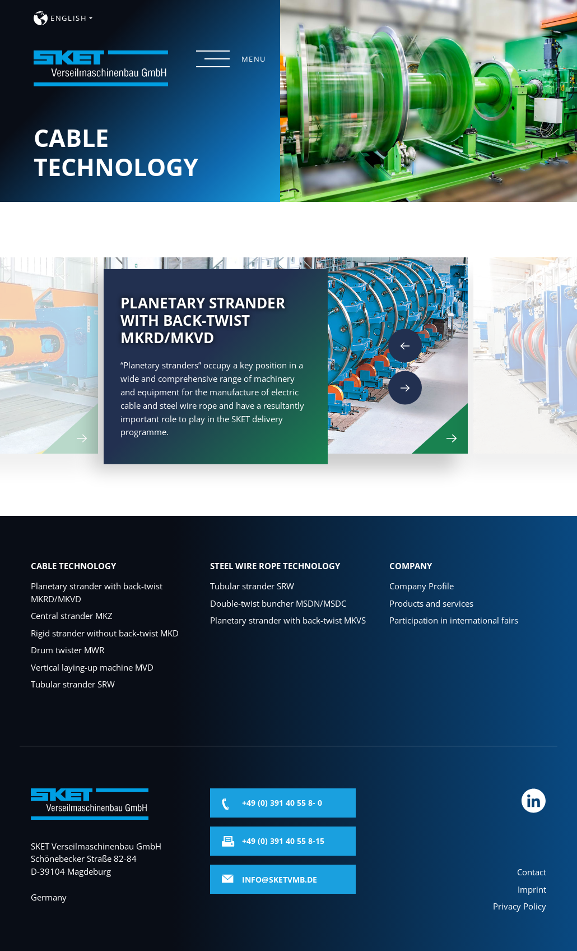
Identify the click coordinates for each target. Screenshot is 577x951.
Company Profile (421, 586)
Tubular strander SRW (73, 684)
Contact (531, 872)
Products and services (431, 603)
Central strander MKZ (72, 615)
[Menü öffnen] (213, 58)
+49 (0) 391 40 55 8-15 (283, 840)
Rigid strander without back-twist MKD (105, 633)
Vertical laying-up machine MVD (92, 667)
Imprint (532, 889)
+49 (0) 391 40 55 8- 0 (282, 802)
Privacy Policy (519, 906)
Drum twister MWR (67, 649)
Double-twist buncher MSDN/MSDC (278, 603)
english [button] (68, 18)
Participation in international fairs (453, 620)
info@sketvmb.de (279, 879)
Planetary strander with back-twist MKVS (288, 620)
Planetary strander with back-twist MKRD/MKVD (96, 592)
